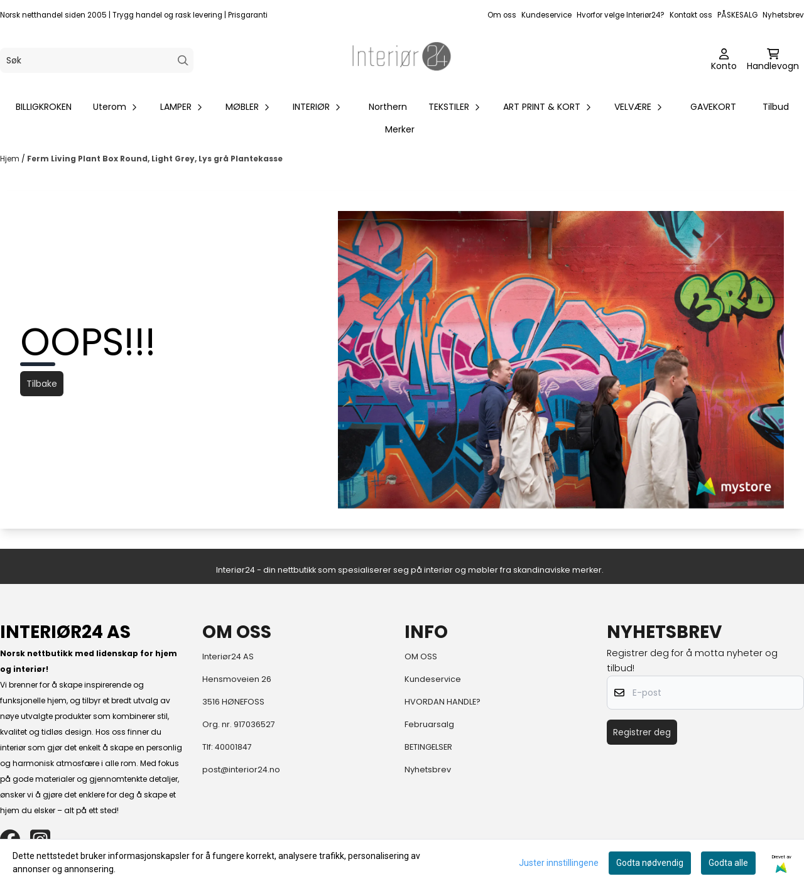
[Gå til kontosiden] (724, 60)
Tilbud (776, 106)
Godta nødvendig (649, 863)
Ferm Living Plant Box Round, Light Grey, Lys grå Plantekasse (155, 158)
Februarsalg (429, 724)
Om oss (501, 15)
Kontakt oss (691, 15)
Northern (388, 106)
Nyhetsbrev (783, 15)
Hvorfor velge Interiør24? (621, 15)
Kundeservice (546, 15)
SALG (748, 15)
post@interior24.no (241, 769)
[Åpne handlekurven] (773, 60)
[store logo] (402, 60)
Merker (400, 129)
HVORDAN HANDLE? (443, 701)
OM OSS (421, 656)
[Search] (183, 60)
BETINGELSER (428, 747)
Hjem (10, 158)
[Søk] (96, 60)
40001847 (233, 747)
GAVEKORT (713, 106)
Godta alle (728, 863)
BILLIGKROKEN (44, 106)
